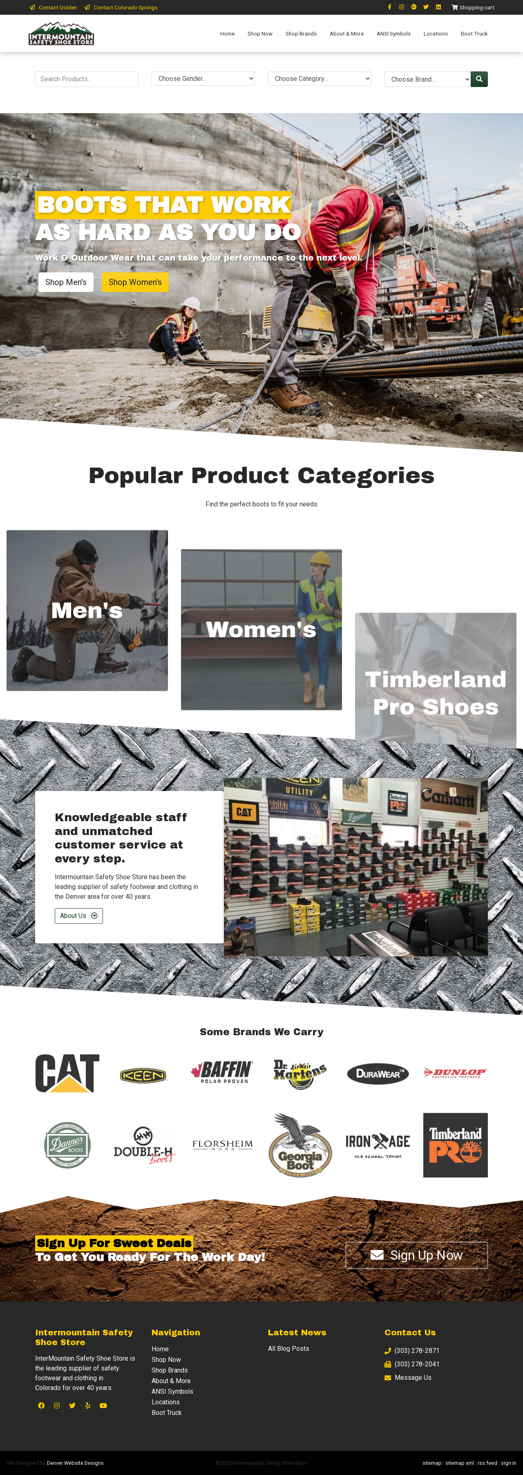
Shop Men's (66, 282)
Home (227, 33)
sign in (508, 1463)
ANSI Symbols (394, 33)
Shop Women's (135, 282)
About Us (79, 916)
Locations (436, 33)
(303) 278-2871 (412, 1351)
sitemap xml (459, 1463)
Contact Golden (53, 7)
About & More (347, 33)
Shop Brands (301, 33)
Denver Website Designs (75, 1463)
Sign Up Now (417, 1255)
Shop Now (260, 33)
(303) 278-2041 (412, 1364)
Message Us (407, 1378)
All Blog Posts (288, 1348)
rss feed (487, 1463)
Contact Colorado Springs (120, 7)
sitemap (432, 1463)
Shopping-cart (472, 7)
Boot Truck (474, 33)
